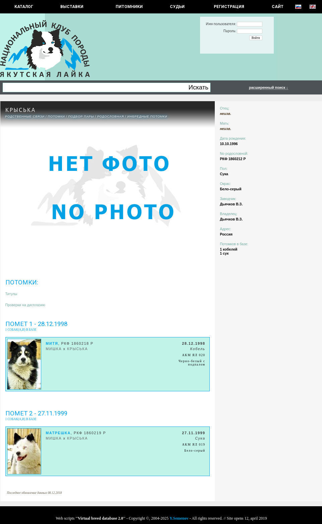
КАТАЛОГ (23, 6)
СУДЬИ (177, 6)
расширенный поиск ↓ (268, 87)
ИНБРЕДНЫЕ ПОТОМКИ (147, 116)
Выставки (71, 6)
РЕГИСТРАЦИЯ (229, 6)
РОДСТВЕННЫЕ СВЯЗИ (25, 116)
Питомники (129, 6)
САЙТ (277, 6)
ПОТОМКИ (56, 116)
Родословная (110, 116)
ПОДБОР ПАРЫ (81, 116)
